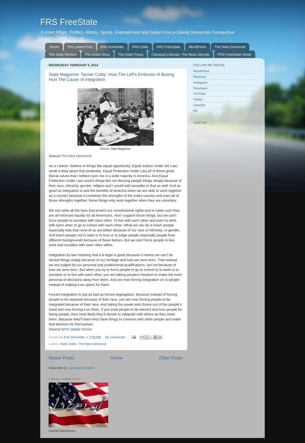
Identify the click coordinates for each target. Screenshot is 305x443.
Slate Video (68, 344)
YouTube (199, 93)
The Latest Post (79, 47)
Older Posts (171, 357)
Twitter (198, 99)
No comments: (116, 337)
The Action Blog (97, 54)
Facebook (200, 88)
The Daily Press (130, 54)
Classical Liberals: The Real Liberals (180, 54)
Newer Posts (61, 357)
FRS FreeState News (234, 54)
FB (195, 111)
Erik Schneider (112, 47)
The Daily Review (62, 54)
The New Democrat (229, 47)
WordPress (197, 47)
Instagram (200, 82)
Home (54, 47)
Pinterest (199, 77)
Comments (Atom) (81, 368)
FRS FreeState (68, 22)
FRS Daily (140, 47)
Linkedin (199, 105)
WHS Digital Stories (76, 329)
